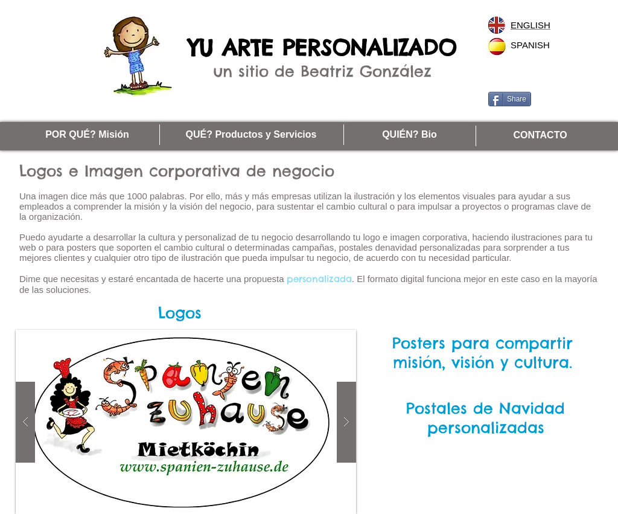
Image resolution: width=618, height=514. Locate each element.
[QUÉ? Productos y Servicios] (251, 135)
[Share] (509, 99)
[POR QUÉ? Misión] (87, 135)
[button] (186, 422)
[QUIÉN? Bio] (409, 135)
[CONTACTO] (540, 135)
